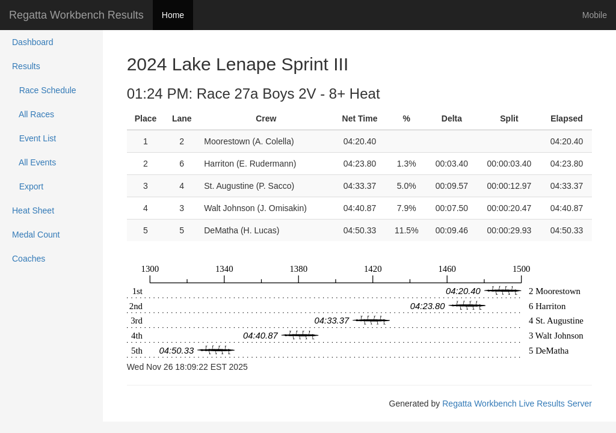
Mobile (594, 15)
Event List (34, 138)
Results (26, 66)
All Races (33, 114)
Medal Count (36, 234)
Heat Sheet (33, 210)
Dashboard (33, 42)
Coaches (28, 258)
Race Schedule (44, 90)
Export (27, 186)
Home (173, 15)
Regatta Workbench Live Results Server (517, 403)
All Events (34, 162)
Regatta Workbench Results (76, 15)
